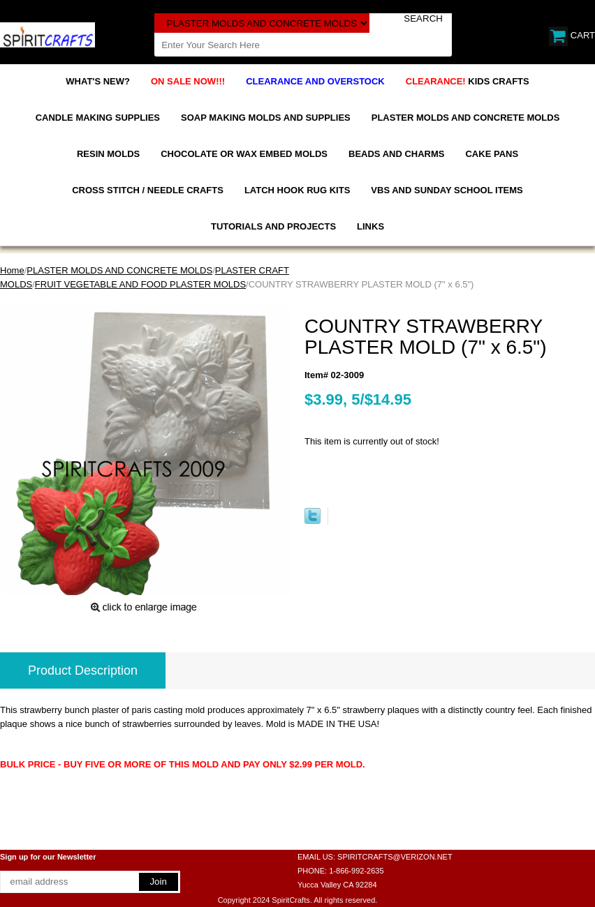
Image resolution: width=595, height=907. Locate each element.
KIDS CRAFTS (467, 81)
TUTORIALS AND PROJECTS (273, 226)
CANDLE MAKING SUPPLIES (98, 117)
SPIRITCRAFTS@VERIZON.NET (395, 857)
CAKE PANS (491, 154)
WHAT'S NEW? (98, 81)
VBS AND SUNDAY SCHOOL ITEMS (446, 190)
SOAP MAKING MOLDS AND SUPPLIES (266, 117)
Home (12, 270)
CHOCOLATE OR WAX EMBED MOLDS (244, 154)
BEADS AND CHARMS (396, 154)
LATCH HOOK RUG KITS (297, 190)
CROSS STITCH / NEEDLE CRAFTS (147, 190)
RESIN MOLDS (108, 154)
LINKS (370, 226)
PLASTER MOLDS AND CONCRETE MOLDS (466, 117)
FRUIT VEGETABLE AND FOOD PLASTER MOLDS (140, 284)
